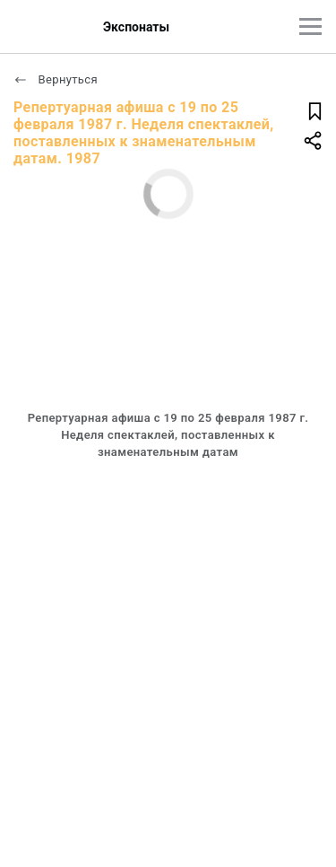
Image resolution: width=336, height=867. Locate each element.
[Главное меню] (310, 26)
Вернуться (55, 79)
